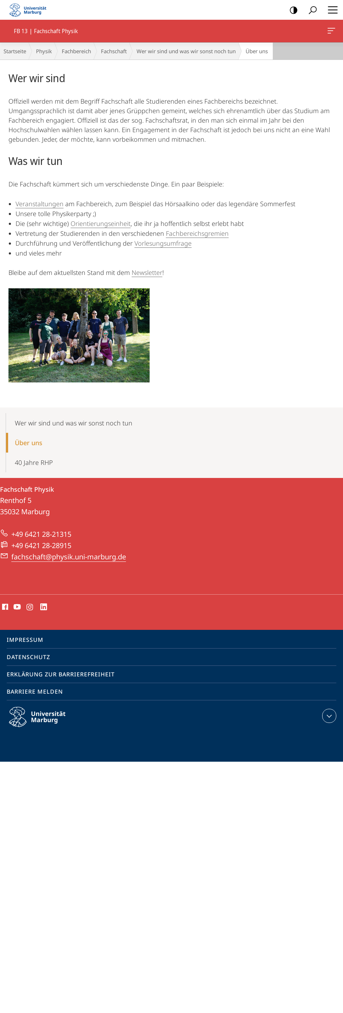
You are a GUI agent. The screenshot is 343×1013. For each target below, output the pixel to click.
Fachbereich (76, 51)
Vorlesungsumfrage (163, 243)
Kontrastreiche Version (291, 10)
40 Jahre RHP (34, 462)
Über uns (28, 442)
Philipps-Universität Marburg (43, 722)
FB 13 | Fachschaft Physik (330, 32)
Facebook (4, 607)
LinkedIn (44, 607)
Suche (310, 10)
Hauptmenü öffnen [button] (330, 10)
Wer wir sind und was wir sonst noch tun (186, 51)
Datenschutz (28, 657)
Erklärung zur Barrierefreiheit (61, 674)
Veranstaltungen (40, 203)
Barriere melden (35, 691)
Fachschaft (114, 51)
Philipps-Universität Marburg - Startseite (30, 9)
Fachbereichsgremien (197, 233)
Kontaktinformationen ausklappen (328, 716)
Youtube (16, 607)
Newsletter (147, 272)
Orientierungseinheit (101, 223)
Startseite (15, 51)
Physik (44, 51)
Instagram (30, 607)
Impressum (25, 640)
